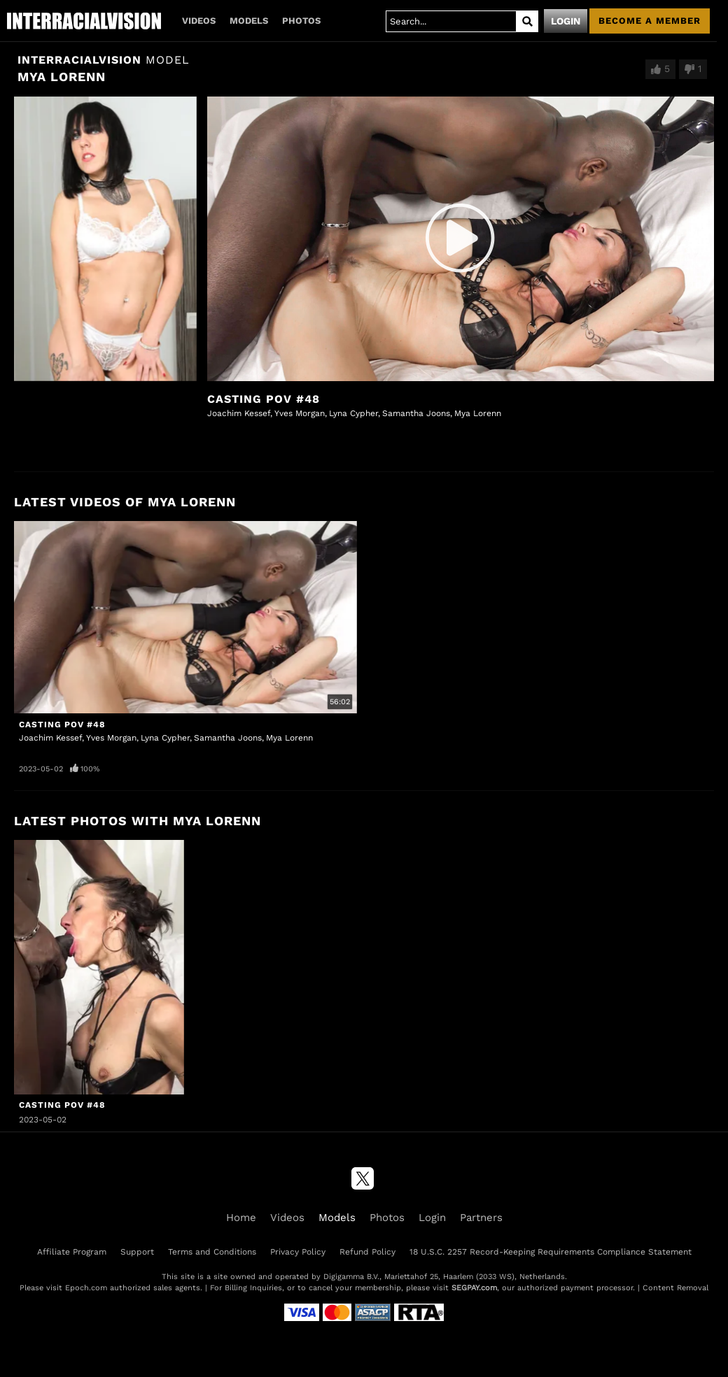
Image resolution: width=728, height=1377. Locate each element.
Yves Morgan (299, 413)
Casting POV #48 (263, 399)
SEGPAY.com (474, 1287)
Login (565, 21)
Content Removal (675, 1287)
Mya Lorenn (477, 413)
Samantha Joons (416, 413)
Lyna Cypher (353, 413)
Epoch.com (86, 1287)
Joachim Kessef (238, 413)
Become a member (649, 20)
